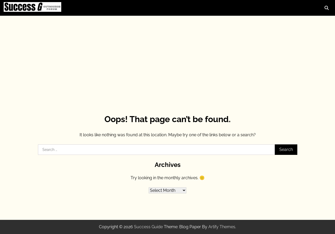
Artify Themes (221, 226)
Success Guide (148, 226)
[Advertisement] (167, 57)
